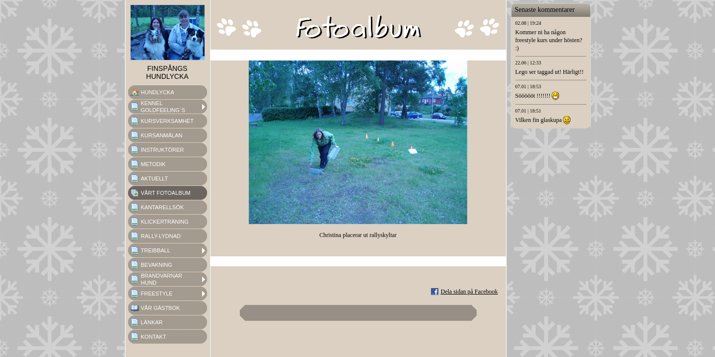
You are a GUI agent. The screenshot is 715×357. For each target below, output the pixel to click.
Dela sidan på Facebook (469, 291)
